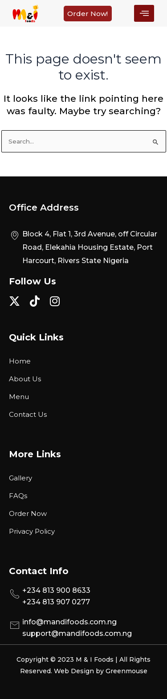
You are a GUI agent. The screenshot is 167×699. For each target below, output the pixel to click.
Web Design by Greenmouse (100, 671)
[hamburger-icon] (144, 13)
